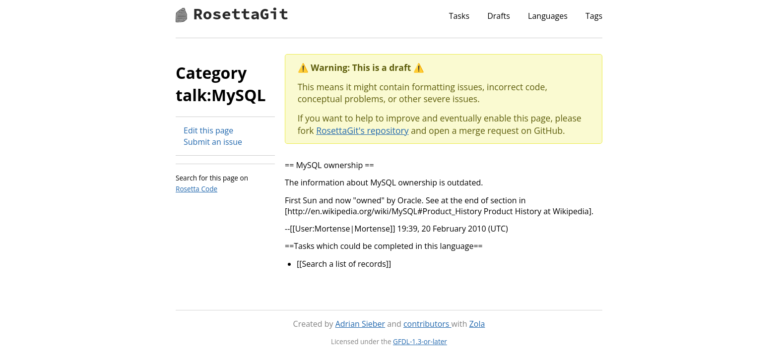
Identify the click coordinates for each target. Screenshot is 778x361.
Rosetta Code (196, 188)
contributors (427, 323)
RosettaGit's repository (362, 130)
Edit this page (208, 130)
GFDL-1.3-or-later (420, 341)
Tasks (459, 15)
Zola (477, 323)
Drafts (498, 15)
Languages (548, 15)
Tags (593, 15)
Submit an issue (213, 141)
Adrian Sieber (360, 323)
